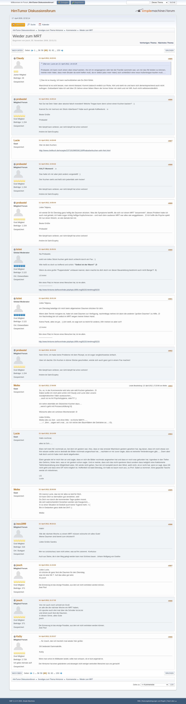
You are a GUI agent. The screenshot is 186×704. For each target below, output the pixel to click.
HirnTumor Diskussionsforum (33, 11)
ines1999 (21, 524)
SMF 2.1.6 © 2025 (15, 701)
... (37, 50)
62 (53, 50)
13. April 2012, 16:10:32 (47, 350)
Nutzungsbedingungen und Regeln (154, 701)
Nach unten (17, 50)
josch (19, 565)
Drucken (169, 50)
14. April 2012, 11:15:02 (47, 565)
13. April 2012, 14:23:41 (47, 58)
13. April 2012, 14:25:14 (47, 99)
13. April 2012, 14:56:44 (47, 202)
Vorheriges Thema (148, 43)
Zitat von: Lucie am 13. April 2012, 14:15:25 (60, 64)
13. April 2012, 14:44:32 (47, 164)
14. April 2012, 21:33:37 (47, 636)
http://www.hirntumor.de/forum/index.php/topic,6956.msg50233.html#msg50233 (69, 290)
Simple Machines (29, 701)
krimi (19, 249)
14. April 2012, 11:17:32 (47, 600)
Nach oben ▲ (172, 701)
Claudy (20, 58)
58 (39, 50)
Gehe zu (136, 685)
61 (50, 50)
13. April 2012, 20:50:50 (47, 489)
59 (42, 50)
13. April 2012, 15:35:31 (47, 249)
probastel (21, 99)
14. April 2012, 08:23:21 (47, 524)
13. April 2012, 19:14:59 (47, 433)
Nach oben (17, 673)
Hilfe (138, 701)
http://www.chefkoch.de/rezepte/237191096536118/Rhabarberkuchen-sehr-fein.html (75, 150)
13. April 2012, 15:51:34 (47, 298)
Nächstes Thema (165, 43)
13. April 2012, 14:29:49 (47, 140)
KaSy (19, 636)
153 (58, 50)
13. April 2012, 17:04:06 (47, 385)
